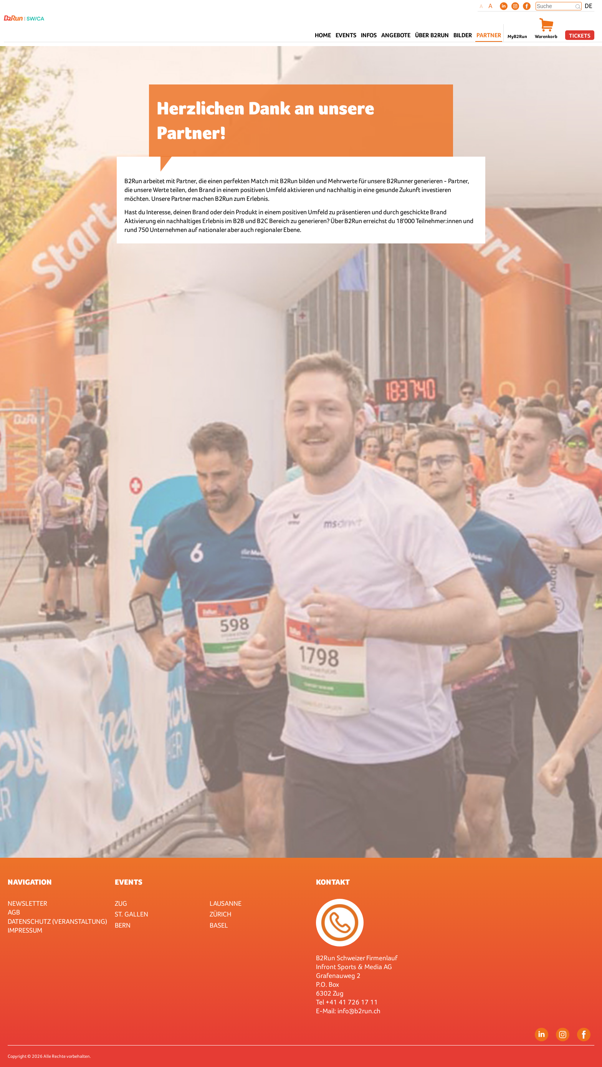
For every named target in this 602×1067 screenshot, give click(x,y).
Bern (123, 925)
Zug (121, 903)
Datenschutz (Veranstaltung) (57, 921)
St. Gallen (131, 914)
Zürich (221, 914)
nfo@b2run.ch (359, 1011)
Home (323, 35)
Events (128, 882)
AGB (14, 912)
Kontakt (333, 882)
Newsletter (27, 903)
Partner (488, 35)
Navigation (30, 882)
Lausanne (225, 903)
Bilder (462, 35)
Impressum (25, 930)
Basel (219, 925)
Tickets (579, 35)
